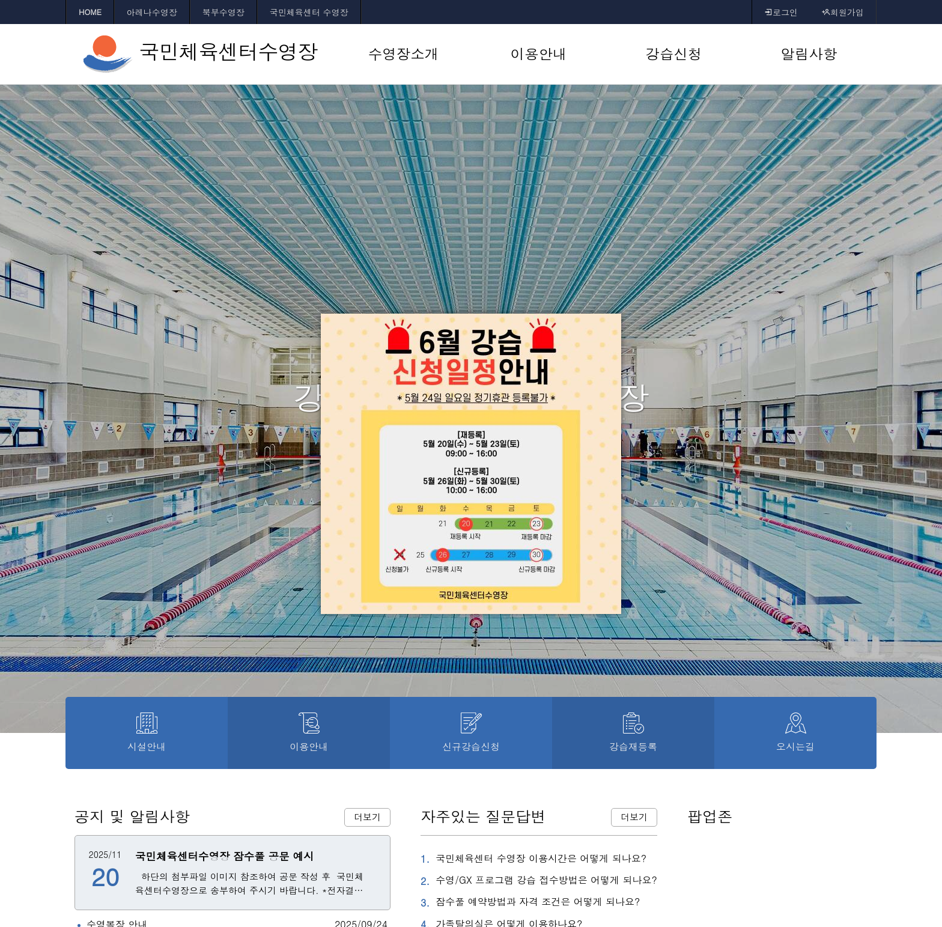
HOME (90, 11)
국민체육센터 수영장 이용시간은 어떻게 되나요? (533, 859)
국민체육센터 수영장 (309, 12)
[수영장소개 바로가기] (403, 54)
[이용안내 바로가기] (538, 54)
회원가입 (843, 12)
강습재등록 (633, 733)
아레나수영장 (152, 12)
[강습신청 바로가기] (673, 54)
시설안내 (146, 733)
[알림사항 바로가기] (809, 54)
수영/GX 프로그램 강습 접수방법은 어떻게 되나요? (539, 881)
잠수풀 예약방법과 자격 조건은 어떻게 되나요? (530, 902)
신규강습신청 (471, 733)
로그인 (781, 12)
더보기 (367, 816)
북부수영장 (223, 12)
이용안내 (309, 733)
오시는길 (795, 733)
